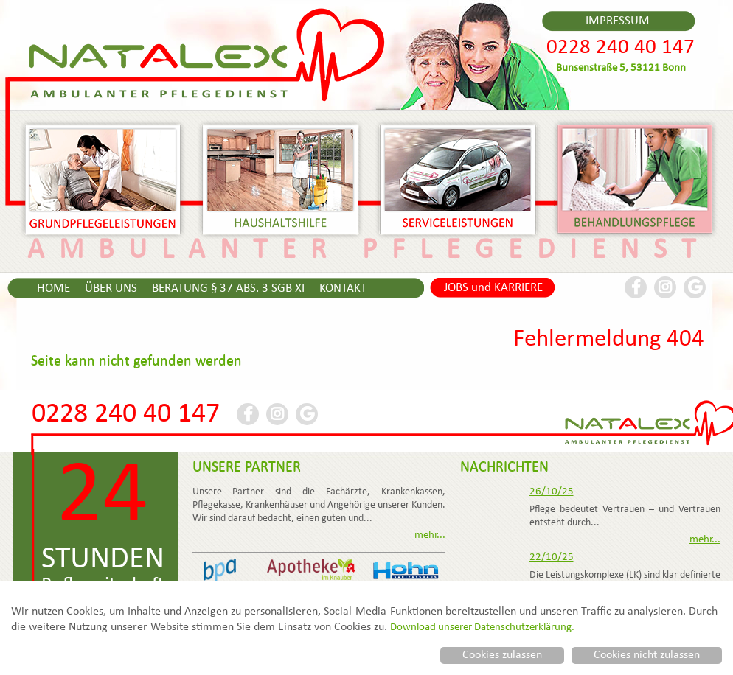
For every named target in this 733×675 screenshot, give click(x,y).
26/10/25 (551, 492)
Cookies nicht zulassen (647, 655)
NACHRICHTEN (504, 467)
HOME (53, 288)
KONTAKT (342, 288)
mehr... (429, 536)
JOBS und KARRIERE (493, 288)
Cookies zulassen (502, 655)
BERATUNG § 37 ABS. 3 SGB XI (228, 288)
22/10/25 (551, 558)
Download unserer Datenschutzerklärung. (482, 628)
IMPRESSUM (618, 21)
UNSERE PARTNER (246, 467)
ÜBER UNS (111, 288)
